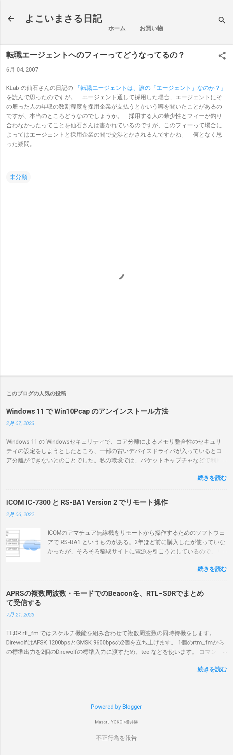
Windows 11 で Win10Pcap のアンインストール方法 (87, 411)
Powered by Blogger (116, 706)
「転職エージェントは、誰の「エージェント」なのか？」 (150, 87)
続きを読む (212, 477)
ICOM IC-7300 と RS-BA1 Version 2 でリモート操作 (87, 502)
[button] (222, 56)
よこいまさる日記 (63, 18)
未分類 (18, 177)
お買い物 (151, 28)
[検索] (222, 21)
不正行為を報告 (116, 737)
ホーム (117, 28)
